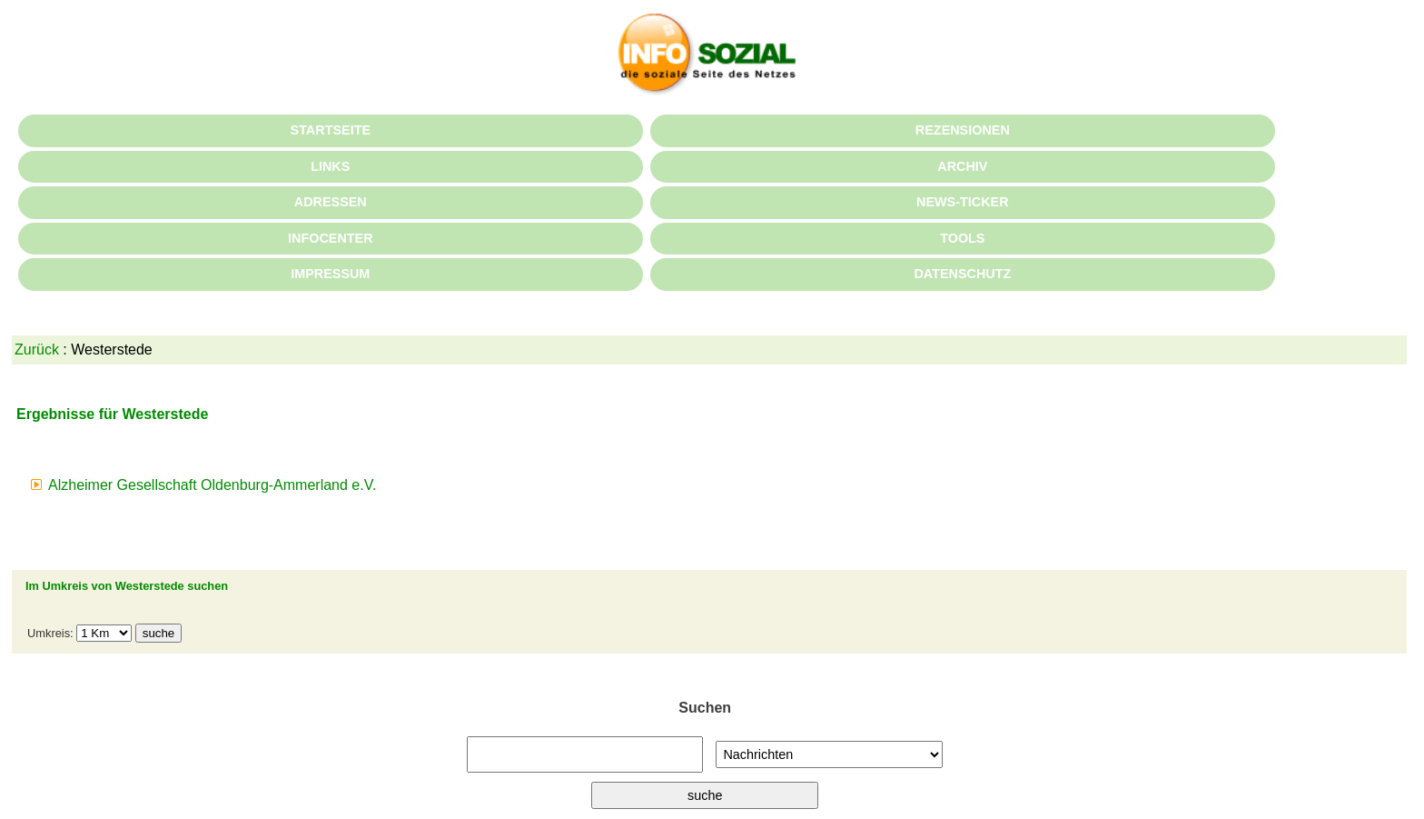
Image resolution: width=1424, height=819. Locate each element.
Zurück (37, 349)
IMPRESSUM (330, 273)
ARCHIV (962, 166)
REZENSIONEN (962, 130)
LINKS (330, 166)
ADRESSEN (330, 202)
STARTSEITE (331, 130)
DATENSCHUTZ (962, 273)
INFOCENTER (330, 238)
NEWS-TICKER (962, 202)
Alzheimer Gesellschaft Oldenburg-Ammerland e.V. (212, 485)
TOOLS (962, 238)
